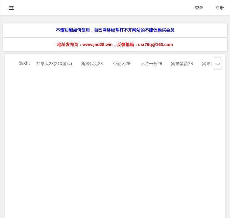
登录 (199, 7)
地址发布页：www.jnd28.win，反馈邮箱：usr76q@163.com (115, 44)
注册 (219, 7)
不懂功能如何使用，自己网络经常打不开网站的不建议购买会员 (115, 30)
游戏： (25, 63)
